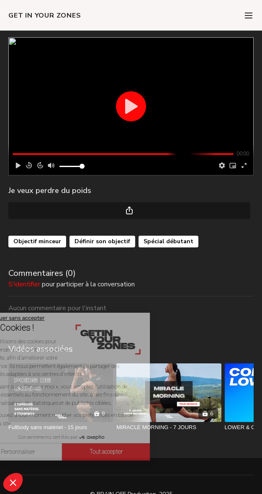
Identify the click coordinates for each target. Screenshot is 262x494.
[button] (13, 482)
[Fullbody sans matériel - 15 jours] (60, 427)
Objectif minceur (37, 241)
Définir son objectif (102, 241)
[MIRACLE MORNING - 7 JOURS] (168, 427)
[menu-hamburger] (249, 15)
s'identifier (24, 284)
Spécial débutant (168, 241)
